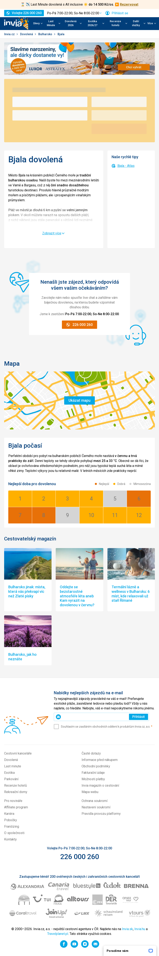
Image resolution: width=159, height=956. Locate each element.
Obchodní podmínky (96, 766)
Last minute (12, 766)
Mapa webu (90, 792)
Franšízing (11, 826)
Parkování (11, 779)
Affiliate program (16, 807)
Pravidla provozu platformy (101, 814)
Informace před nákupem (100, 760)
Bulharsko (45, 34)
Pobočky (10, 820)
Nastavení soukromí (96, 807)
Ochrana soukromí (94, 801)
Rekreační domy (15, 792)
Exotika (9, 773)
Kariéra (9, 814)
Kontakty (10, 839)
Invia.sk (127, 929)
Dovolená (27, 34)
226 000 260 (79, 856)
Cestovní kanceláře (18, 753)
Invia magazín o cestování (100, 785)
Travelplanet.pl (57, 934)
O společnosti (14, 833)
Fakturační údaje (93, 773)
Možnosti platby (93, 779)
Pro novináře (13, 801)
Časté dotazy (91, 753)
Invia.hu (139, 929)
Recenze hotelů (15, 785)
